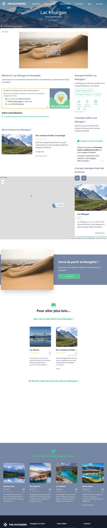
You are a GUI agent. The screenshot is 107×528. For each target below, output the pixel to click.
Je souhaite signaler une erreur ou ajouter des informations (25, 116)
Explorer (69, 276)
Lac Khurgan (18, 26)
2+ (85, 109)
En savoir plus (41, 156)
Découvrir (100, 233)
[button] (53, 206)
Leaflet (72, 238)
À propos (99, 4)
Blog (89, 4)
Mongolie (9, 26)
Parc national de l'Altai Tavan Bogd (50, 135)
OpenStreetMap (86, 238)
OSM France (102, 238)
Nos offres (79, 4)
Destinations (50, 4)
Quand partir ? (65, 4)
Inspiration (36, 4)
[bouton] (77, 178)
